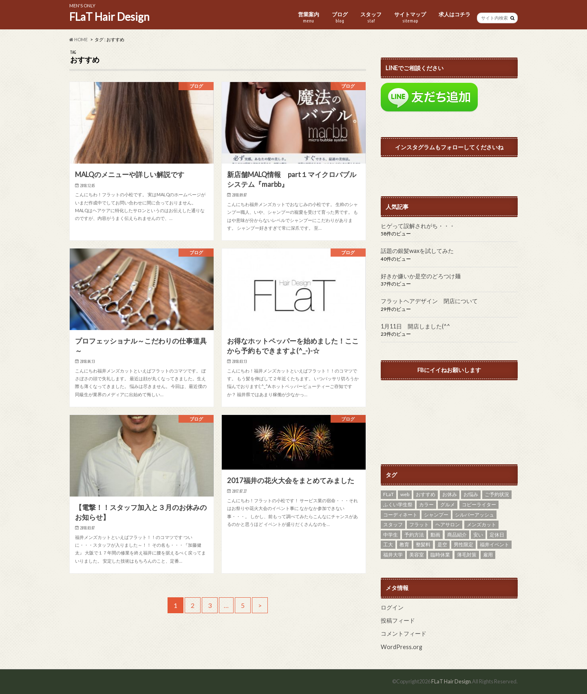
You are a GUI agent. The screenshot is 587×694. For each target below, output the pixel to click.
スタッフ (371, 17)
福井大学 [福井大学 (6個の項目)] (393, 555)
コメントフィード (403, 633)
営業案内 (308, 17)
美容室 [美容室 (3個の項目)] (416, 555)
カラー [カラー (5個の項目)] (426, 504)
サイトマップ (410, 17)
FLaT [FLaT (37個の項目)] (388, 494)
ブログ (340, 17)
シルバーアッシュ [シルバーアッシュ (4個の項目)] (474, 515)
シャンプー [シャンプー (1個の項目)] (436, 515)
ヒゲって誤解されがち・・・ (418, 225)
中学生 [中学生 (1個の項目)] (390, 535)
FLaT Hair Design (109, 16)
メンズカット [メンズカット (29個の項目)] (481, 524)
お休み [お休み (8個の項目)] (449, 494)
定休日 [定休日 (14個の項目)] (497, 535)
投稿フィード (398, 620)
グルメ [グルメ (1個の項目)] (447, 504)
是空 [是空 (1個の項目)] (442, 544)
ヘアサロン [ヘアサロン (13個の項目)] (447, 524)
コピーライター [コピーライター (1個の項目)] (479, 504)
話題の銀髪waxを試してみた (417, 250)
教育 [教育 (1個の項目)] (404, 544)
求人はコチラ (454, 14)
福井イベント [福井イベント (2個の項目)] (494, 544)
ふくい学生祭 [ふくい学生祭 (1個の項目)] (398, 504)
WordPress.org (401, 646)
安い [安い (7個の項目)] (478, 535)
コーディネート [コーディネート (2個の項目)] (400, 515)
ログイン (392, 607)
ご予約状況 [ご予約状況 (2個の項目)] (497, 494)
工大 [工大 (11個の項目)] (388, 544)
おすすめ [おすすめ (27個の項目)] (425, 494)
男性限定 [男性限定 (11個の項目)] (463, 544)
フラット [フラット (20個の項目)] (419, 524)
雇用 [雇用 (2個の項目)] (488, 555)
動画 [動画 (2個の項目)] (435, 535)
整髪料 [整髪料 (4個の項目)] (423, 544)
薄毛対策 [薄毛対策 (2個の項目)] (467, 555)
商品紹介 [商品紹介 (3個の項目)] (457, 535)
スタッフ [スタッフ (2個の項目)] (393, 524)
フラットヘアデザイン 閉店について (429, 300)
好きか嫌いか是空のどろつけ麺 (421, 276)
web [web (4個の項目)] (404, 494)
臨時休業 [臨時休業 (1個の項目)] (440, 555)
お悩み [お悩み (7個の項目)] (470, 494)
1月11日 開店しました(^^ (415, 326)
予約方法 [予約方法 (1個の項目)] (414, 535)
